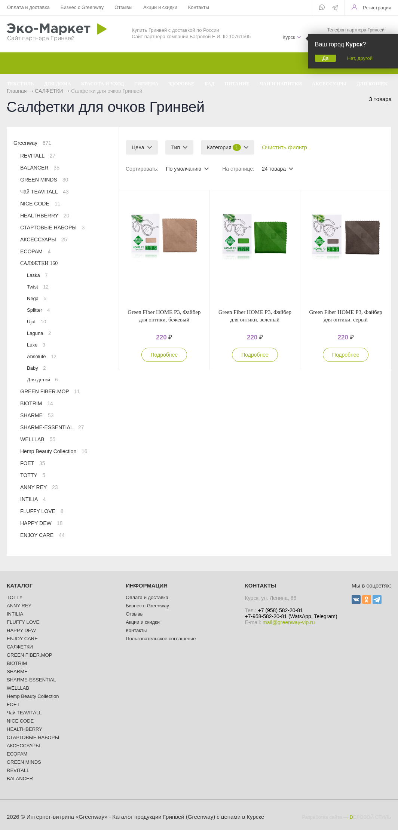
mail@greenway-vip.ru (289, 622)
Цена (138, 147)
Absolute (41, 356)
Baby (36, 368)
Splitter (38, 310)
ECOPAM (35, 251)
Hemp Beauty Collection (54, 451)
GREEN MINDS (44, 180)
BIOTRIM (36, 403)
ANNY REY (39, 487)
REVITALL (37, 156)
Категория (224, 147)
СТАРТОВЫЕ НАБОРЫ (52, 228)
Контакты (198, 7)
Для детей (42, 379)
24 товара (274, 169)
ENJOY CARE (42, 535)
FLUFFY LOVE (42, 511)
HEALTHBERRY (44, 216)
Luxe (36, 345)
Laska (37, 275)
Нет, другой (360, 58)
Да (325, 58)
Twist (38, 287)
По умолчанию (183, 169)
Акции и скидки (160, 7)
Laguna (39, 333)
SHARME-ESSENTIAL (52, 427)
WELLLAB (37, 439)
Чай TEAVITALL (44, 192)
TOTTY (32, 475)
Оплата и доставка (28, 7)
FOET (32, 463)
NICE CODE (40, 204)
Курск (288, 37)
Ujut (36, 321)
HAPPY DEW (41, 523)
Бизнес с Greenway (82, 7)
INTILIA (33, 499)
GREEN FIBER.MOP (50, 391)
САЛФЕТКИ (39, 263)
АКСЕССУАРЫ (43, 239)
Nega (36, 298)
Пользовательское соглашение (161, 638)
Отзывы (123, 7)
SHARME (36, 415)
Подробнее (164, 355)
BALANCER (39, 168)
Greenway (32, 143)
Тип (175, 147)
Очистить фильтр (284, 147)
